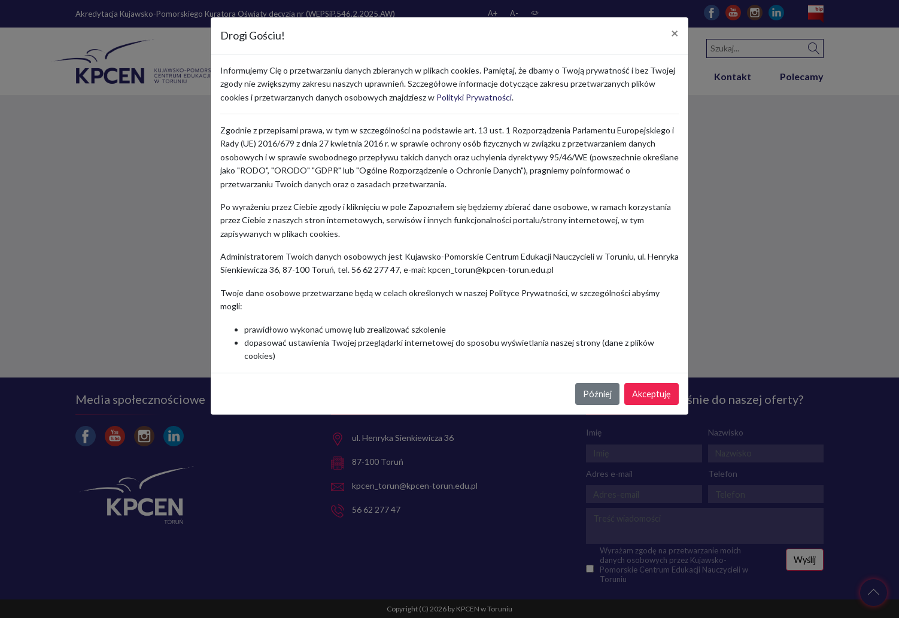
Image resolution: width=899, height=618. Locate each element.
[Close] (674, 33)
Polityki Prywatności (474, 97)
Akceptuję (651, 394)
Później (597, 394)
